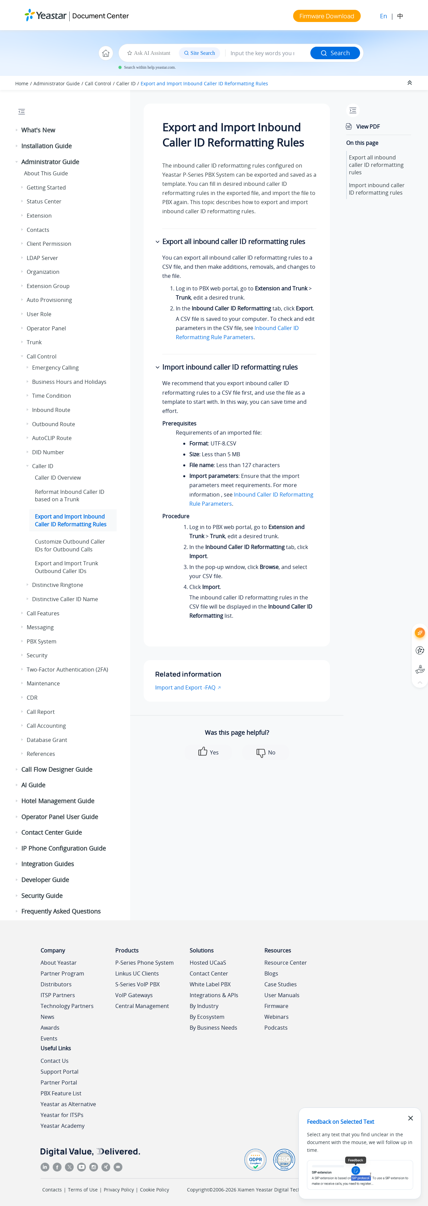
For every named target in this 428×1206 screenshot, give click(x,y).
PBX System (41, 641)
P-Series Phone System (144, 962)
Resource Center (285, 962)
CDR (32, 697)
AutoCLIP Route (52, 438)
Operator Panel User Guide (59, 817)
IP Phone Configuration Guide (63, 848)
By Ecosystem (207, 1017)
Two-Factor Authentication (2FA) (67, 669)
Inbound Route (51, 410)
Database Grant (47, 740)
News (47, 1017)
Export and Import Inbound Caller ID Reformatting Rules (204, 83)
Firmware (276, 1006)
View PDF (368, 126)
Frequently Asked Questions (61, 911)
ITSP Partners (58, 995)
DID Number (48, 452)
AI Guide (33, 785)
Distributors (56, 984)
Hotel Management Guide (57, 801)
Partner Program (62, 973)
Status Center (44, 201)
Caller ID (126, 83)
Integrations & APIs (214, 995)
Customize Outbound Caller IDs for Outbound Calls (70, 545)
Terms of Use (83, 1189)
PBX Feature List (61, 1093)
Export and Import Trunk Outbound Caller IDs (66, 567)
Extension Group (48, 286)
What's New (38, 130)
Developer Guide (45, 880)
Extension (39, 215)
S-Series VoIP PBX (137, 984)
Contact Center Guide (51, 832)
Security (37, 655)
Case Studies (280, 984)
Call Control (98, 83)
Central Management (142, 1006)
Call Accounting (46, 725)
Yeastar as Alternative (68, 1104)
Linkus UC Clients (137, 973)
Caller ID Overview (58, 477)
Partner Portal (59, 1082)
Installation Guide (46, 146)
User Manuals (282, 995)
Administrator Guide (56, 83)
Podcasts (276, 1027)
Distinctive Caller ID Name (65, 599)
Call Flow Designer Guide (56, 769)
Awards (50, 1027)
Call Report (41, 712)
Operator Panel (46, 328)
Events (49, 1038)
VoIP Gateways (134, 995)
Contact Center (209, 973)
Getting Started (46, 187)
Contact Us (55, 1061)
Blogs (271, 973)
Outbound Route (53, 424)
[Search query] (268, 53)
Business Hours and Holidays (69, 382)
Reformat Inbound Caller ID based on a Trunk (69, 495)
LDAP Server (42, 258)
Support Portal (59, 1071)
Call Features (43, 613)
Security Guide (42, 896)
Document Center (100, 15)
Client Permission (49, 243)
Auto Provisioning (49, 300)
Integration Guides (47, 864)
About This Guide (46, 173)
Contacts (38, 230)
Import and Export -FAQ (185, 687)
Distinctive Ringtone (57, 585)
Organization (43, 272)
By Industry (204, 1006)
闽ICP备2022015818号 (362, 1189)
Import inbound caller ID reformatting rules (377, 188)
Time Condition (51, 395)
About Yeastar (59, 962)
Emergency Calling (55, 367)
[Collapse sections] (410, 83)
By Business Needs (213, 1027)
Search (335, 53)
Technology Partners (67, 1006)
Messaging (40, 627)
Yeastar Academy (63, 1126)
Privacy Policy (119, 1189)
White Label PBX (210, 984)
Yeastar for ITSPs (62, 1115)
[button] (17, 130)
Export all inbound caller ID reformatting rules (376, 165)
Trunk (34, 342)
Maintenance (43, 683)
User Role (39, 314)
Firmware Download (327, 16)
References (41, 754)
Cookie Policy (154, 1189)
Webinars (276, 1017)
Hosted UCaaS (208, 962)
